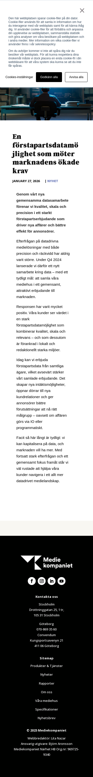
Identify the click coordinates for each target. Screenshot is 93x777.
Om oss (46, 692)
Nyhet (52, 181)
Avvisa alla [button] (76, 77)
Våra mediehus (46, 700)
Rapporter (46, 683)
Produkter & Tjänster (47, 666)
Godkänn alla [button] (49, 77)
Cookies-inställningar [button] (19, 77)
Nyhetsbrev (47, 718)
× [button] (82, 10)
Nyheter (46, 674)
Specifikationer (46, 709)
